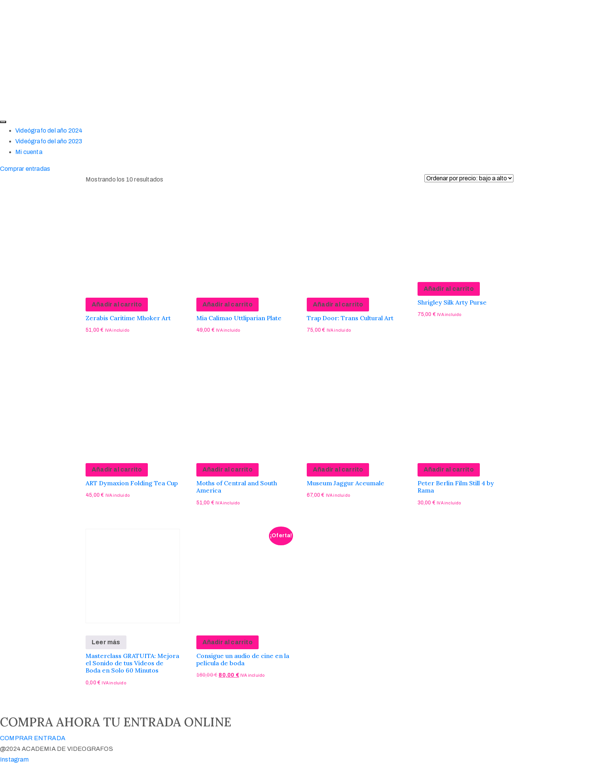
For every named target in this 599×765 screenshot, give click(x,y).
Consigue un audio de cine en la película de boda (242, 659)
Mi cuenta (28, 152)
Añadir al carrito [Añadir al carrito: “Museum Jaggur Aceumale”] (338, 469)
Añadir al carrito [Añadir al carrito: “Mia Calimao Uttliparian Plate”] (227, 304)
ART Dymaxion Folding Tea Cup (132, 483)
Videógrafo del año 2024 (49, 130)
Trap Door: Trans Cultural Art (350, 318)
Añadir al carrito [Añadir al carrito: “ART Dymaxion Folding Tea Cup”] (117, 469)
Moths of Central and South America (236, 486)
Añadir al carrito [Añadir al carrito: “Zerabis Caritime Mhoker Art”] (117, 304)
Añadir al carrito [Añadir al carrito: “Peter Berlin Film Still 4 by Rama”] (449, 469)
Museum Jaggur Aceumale (345, 483)
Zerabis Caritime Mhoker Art (128, 318)
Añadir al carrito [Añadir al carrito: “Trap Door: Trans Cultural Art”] (338, 304)
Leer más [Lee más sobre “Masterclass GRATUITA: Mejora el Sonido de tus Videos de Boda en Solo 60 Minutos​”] (106, 642)
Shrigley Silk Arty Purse (452, 302)
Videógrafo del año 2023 (49, 141)
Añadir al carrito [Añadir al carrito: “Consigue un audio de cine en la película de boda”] (227, 642)
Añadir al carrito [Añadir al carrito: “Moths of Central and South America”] (227, 469)
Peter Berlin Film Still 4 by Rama (456, 486)
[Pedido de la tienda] (468, 178)
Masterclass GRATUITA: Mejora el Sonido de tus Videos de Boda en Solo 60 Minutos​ (132, 663)
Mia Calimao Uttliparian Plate (239, 318)
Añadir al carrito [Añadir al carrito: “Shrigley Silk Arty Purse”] (449, 288)
